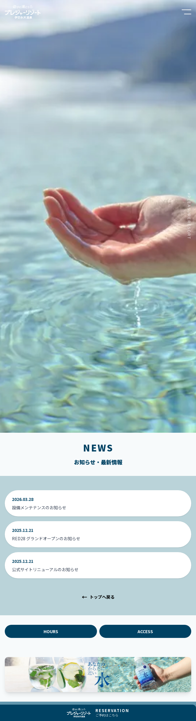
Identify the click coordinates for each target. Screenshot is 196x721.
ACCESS (145, 631)
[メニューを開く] (186, 12)
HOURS (51, 631)
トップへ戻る (98, 597)
